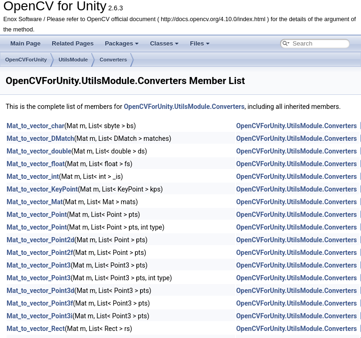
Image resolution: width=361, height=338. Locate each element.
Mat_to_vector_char (35, 126)
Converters (113, 59)
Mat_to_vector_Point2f (40, 252)
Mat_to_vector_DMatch (40, 138)
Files (200, 43)
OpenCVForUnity (26, 59)
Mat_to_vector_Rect (36, 328)
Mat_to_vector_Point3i (39, 316)
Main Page (25, 43)
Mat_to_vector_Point (37, 214)
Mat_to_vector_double (39, 151)
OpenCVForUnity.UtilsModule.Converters (184, 106)
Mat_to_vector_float (36, 164)
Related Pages (73, 43)
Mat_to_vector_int (33, 176)
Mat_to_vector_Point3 (39, 265)
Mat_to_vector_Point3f (40, 303)
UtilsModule (73, 59)
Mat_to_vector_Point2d (40, 240)
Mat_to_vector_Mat (35, 202)
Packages (122, 43)
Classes (164, 43)
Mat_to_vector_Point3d (40, 290)
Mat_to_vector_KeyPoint (42, 189)
